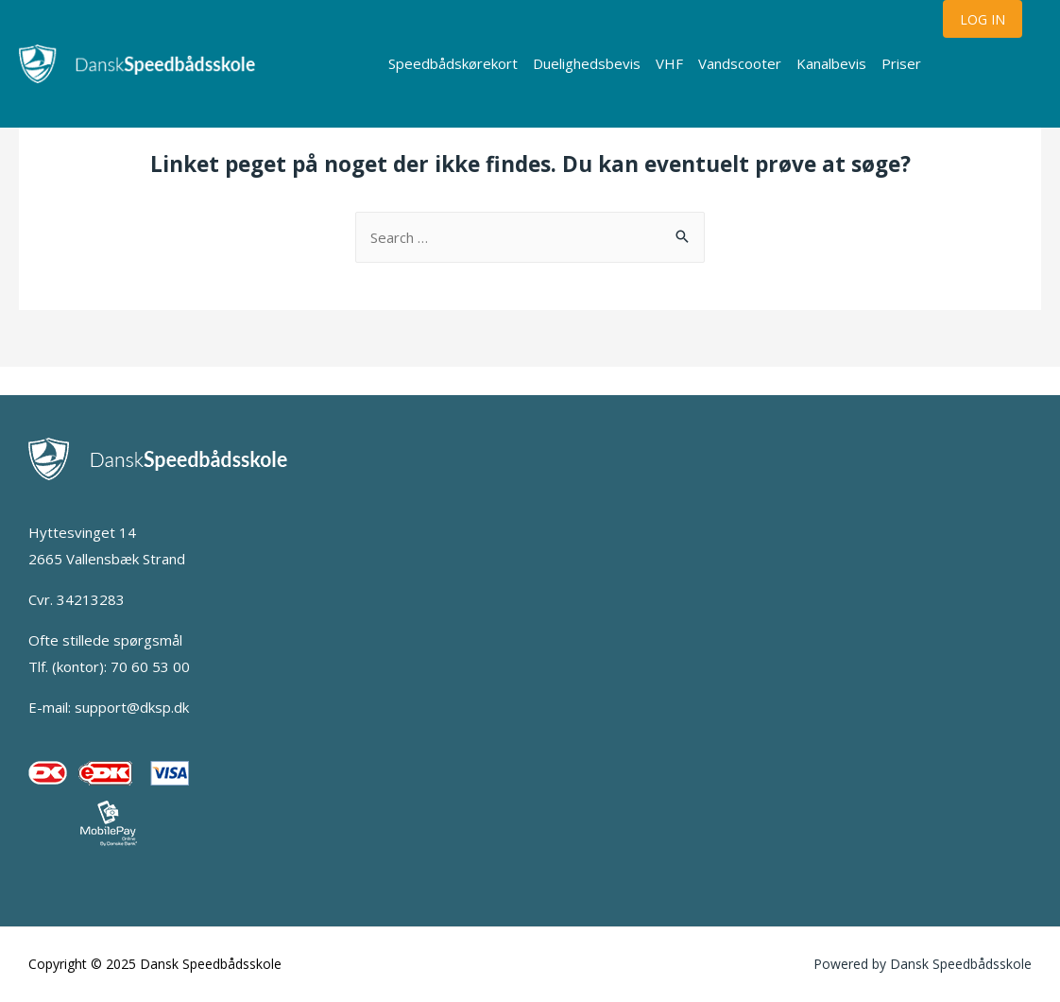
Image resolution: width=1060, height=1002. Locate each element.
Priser (901, 63)
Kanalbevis (831, 63)
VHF (669, 63)
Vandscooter (739, 63)
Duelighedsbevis (587, 63)
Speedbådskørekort (453, 63)
